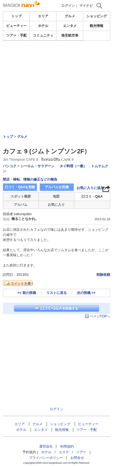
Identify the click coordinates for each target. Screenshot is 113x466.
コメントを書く (22, 283)
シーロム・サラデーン (37, 166)
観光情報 (96, 26)
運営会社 (46, 446)
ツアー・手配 (16, 35)
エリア (43, 16)
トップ (16, 16)
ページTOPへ (100, 316)
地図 (56, 196)
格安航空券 (69, 35)
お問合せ (77, 458)
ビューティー (16, 26)
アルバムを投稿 (57, 187)
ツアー (81, 452)
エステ (64, 452)
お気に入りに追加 (90, 188)
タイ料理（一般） (73, 166)
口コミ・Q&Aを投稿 (20, 187)
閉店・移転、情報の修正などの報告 (30, 179)
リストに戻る (56, 293)
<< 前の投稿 (27, 293)
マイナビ (86, 6)
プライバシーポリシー (46, 458)
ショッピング (96, 16)
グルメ (70, 16)
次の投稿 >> (86, 293)
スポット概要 (21, 196)
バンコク (9, 166)
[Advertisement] (56, 58)
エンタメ (70, 26)
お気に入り (56, 205)
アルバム (21, 205)
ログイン (68, 6)
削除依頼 (103, 275)
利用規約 (67, 446)
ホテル (43, 26)
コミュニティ (43, 35)
